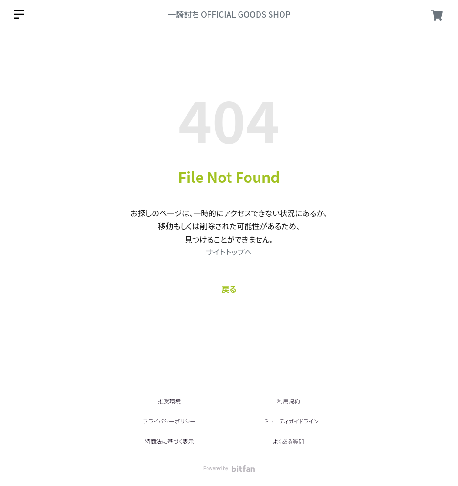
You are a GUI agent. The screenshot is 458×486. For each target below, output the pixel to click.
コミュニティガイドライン (288, 421)
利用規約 (288, 401)
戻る (229, 289)
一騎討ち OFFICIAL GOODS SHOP (229, 14)
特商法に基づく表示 (169, 441)
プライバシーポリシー (169, 421)
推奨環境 (169, 401)
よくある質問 (288, 441)
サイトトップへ (229, 251)
